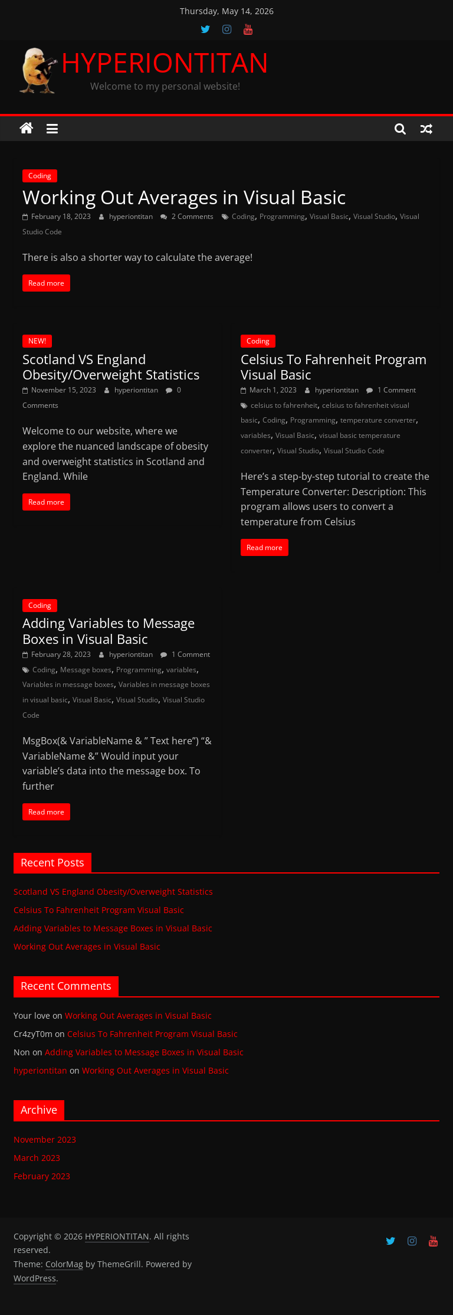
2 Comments (187, 216)
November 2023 (45, 1139)
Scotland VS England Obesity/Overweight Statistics (110, 366)
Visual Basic (329, 216)
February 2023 (42, 1176)
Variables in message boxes (68, 684)
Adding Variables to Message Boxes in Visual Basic (108, 630)
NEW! (37, 341)
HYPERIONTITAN (165, 62)
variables (256, 435)
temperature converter (378, 420)
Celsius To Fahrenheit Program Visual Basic (333, 366)
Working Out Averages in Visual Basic (184, 197)
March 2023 (37, 1157)
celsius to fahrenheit (284, 405)
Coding (39, 176)
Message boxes (85, 670)
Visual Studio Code (354, 451)
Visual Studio (374, 216)
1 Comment (391, 390)
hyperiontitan (132, 216)
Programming (282, 216)
